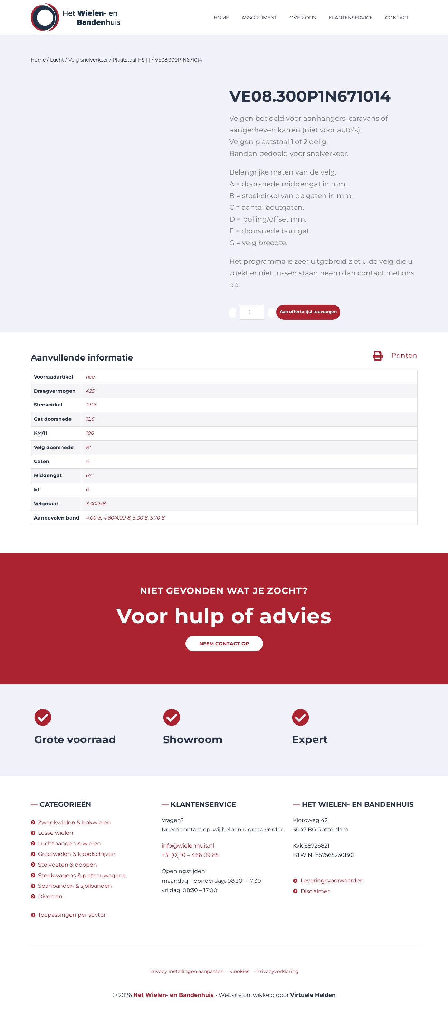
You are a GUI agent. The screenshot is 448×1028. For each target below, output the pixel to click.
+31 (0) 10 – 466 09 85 (190, 855)
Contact (397, 18)
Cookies (239, 972)
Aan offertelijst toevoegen (317, 312)
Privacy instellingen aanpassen (186, 972)
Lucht (57, 60)
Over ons (302, 18)
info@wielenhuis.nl (188, 846)
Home (221, 18)
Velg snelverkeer (88, 60)
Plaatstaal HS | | (131, 60)
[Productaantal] (252, 312)
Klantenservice (350, 18)
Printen (404, 356)
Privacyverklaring (277, 972)
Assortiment (259, 18)
